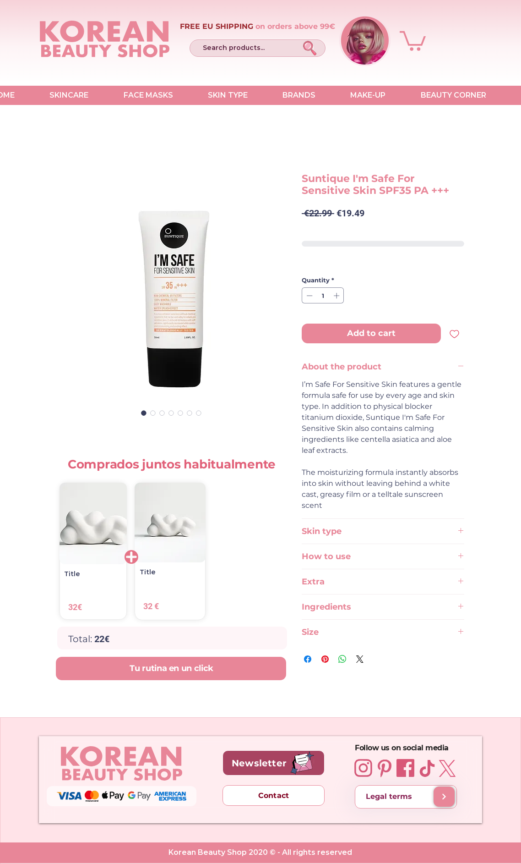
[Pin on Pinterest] (325, 659)
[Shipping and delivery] (444, 797)
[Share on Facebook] (307, 659)
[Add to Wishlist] (454, 333)
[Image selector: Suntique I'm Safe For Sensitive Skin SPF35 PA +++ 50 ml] (143, 413)
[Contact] (274, 795)
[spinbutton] (323, 295)
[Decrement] (308, 295)
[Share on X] (359, 659)
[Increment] (337, 295)
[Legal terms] (406, 797)
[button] (413, 40)
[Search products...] (242, 48)
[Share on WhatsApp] (342, 659)
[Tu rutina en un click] (171, 668)
